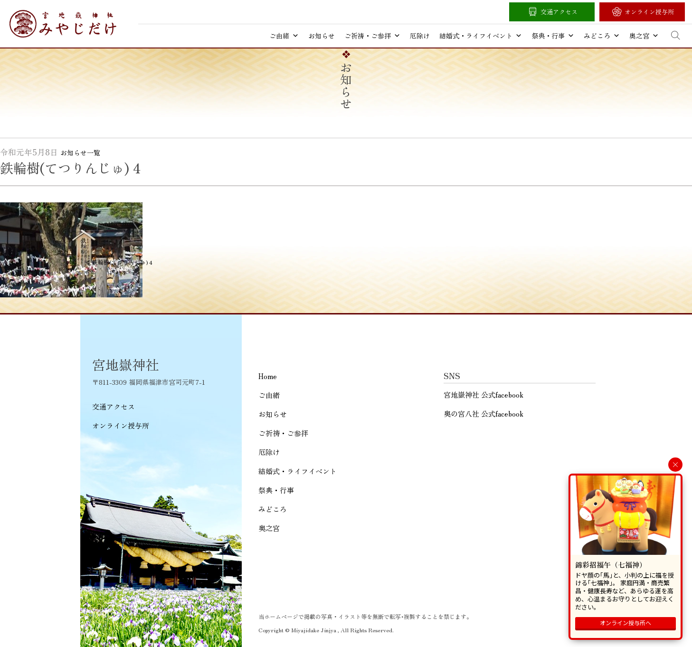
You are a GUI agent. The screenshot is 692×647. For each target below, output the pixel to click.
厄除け (420, 35)
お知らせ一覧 (80, 152)
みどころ (602, 36)
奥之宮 (644, 36)
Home (267, 376)
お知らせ (321, 35)
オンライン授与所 (649, 11)
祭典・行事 (552, 36)
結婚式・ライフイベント (480, 36)
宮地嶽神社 (62, 24)
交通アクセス (559, 11)
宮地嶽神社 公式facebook (483, 395)
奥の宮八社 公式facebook (483, 414)
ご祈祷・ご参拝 (372, 36)
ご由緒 (284, 36)
